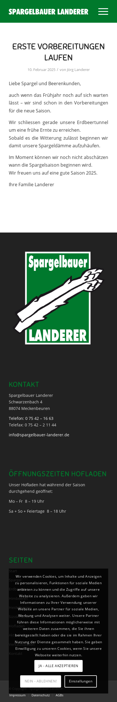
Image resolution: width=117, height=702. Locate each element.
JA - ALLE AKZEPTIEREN (58, 665)
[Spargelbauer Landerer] (48, 11)
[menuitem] (100, 11)
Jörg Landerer (78, 69)
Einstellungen (81, 681)
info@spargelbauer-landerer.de (39, 434)
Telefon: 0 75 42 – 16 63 (31, 418)
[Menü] (100, 11)
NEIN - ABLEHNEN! (41, 681)
